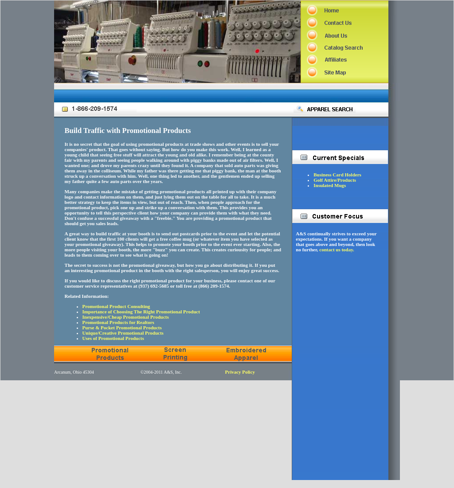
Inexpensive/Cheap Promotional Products (125, 317)
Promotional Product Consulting (116, 306)
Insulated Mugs (329, 185)
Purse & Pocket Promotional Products (122, 327)
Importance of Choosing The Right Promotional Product (141, 311)
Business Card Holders (337, 174)
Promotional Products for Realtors (118, 322)
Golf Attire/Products (334, 180)
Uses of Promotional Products (113, 338)
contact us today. (336, 249)
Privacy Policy (240, 372)
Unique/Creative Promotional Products (123, 333)
